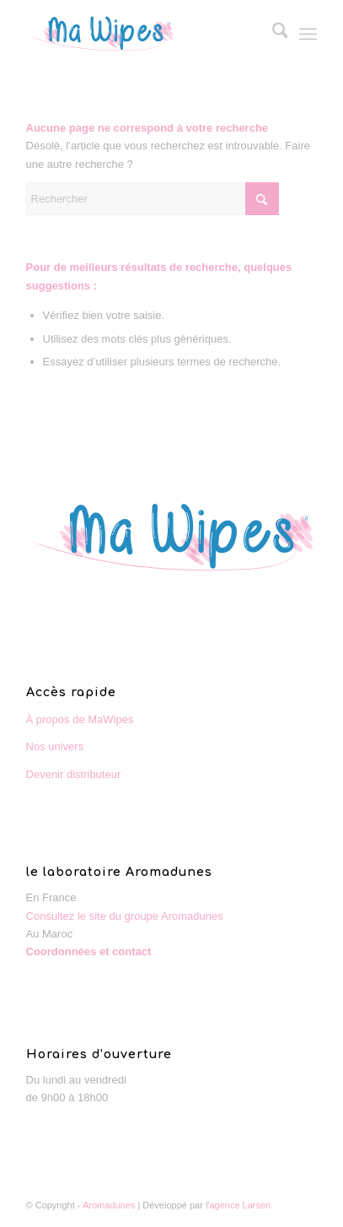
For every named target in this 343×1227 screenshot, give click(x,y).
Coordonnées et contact (89, 951)
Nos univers (55, 746)
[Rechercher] (271, 34)
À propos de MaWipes (80, 719)
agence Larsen (240, 1205)
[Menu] (308, 34)
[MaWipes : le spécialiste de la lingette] (143, 34)
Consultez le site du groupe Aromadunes (124, 916)
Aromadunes (109, 1205)
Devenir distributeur (73, 774)
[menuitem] (271, 34)
